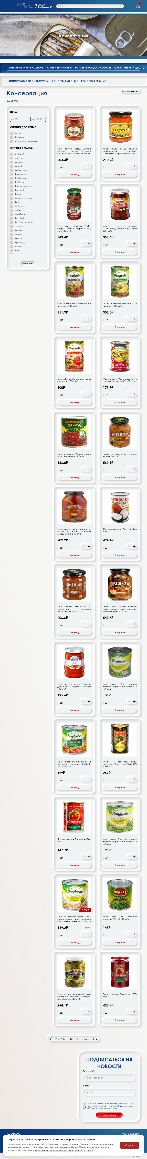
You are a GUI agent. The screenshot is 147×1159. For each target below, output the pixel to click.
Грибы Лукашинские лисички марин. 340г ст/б (120, 455)
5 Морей (19, 154)
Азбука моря (21, 170)
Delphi (18, 202)
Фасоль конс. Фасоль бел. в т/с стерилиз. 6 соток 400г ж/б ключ (120, 380)
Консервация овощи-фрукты (28, 81)
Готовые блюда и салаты (93, 67)
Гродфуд (20, 242)
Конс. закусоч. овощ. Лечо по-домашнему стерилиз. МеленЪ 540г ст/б (74, 686)
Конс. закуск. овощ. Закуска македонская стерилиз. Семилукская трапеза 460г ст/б (120, 151)
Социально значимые (26, 141)
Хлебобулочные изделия (25, 67)
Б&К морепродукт (24, 186)
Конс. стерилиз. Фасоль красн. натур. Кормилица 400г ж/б (74, 455)
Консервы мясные (65, 81)
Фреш (18, 234)
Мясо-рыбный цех (127, 67)
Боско (18, 194)
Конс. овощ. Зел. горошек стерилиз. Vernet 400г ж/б (120, 917)
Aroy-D (18, 166)
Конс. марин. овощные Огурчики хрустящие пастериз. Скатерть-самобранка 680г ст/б (74, 996)
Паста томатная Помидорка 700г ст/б (120, 995)
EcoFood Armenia (24, 222)
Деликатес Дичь (23, 198)
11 (67, 1038)
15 (81, 1038)
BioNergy (19, 182)
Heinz (17, 250)
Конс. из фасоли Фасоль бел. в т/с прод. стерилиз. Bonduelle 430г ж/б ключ (74, 764)
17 (89, 1038)
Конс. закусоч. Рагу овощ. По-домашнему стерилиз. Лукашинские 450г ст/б (74, 609)
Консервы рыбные (93, 81)
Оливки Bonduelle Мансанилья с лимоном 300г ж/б (120, 305)
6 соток (19, 158)
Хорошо (129, 1145)
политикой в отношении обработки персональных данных (108, 1107)
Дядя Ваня (20, 214)
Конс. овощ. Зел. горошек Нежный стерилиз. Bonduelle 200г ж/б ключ (120, 686)
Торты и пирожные (59, 67)
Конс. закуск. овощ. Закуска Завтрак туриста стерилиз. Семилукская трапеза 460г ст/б (74, 151)
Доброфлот (21, 206)
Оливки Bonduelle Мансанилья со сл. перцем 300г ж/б (74, 380)
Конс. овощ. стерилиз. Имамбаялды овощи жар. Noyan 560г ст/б (120, 228)
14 (78, 1038)
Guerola (19, 246)
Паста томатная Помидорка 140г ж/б (74, 840)
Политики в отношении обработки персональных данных (64, 1150)
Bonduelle (20, 190)
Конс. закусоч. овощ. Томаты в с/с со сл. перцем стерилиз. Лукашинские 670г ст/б (74, 531)
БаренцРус (21, 174)
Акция (18, 133)
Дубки (18, 210)
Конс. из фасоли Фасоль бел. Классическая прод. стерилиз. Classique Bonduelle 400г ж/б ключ (74, 919)
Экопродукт (21, 226)
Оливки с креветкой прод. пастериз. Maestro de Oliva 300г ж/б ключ (120, 764)
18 (92, 1038)
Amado (19, 162)
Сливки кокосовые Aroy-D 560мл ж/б (120, 530)
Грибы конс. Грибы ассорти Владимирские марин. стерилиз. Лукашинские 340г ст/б (120, 609)
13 (74, 1038)
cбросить (28, 263)
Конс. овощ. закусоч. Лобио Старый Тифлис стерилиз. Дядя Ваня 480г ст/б (74, 228)
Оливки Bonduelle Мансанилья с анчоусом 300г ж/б (74, 305)
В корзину (74, 174)
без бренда (21, 178)
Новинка (19, 137)
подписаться (109, 1115)
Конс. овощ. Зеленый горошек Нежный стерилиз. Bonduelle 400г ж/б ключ (120, 841)
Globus (18, 238)
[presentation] (143, 68)
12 (71, 1038)
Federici (19, 230)
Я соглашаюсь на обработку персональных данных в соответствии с (108, 1106)
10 (64, 1038)
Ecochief (19, 218)
